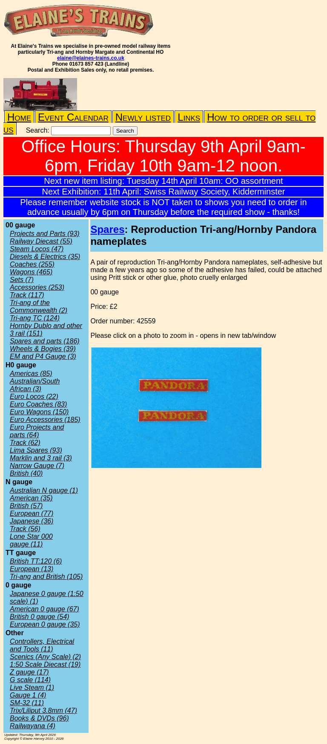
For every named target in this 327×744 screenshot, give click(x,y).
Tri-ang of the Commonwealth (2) (38, 306)
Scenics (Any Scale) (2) (45, 656)
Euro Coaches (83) (38, 404)
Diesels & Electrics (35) (45, 256)
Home (19, 117)
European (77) (31, 513)
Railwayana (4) (32, 725)
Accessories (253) (37, 287)
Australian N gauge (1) (44, 490)
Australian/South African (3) (35, 385)
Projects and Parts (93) (45, 233)
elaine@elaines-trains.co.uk (90, 58)
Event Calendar (73, 117)
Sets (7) (22, 279)
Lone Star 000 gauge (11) (31, 540)
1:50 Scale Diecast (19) (45, 664)
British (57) (26, 505)
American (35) (31, 498)
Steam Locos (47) (36, 249)
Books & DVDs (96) (39, 718)
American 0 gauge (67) (44, 609)
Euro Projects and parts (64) (37, 431)
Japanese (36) (31, 521)
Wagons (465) (31, 272)
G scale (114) (30, 679)
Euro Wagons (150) (39, 412)
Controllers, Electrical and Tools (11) (42, 645)
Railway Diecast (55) (41, 241)
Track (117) (27, 295)
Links (189, 117)
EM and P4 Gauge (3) (43, 356)
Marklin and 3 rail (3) (41, 458)
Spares (107, 229)
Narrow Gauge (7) (37, 465)
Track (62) (25, 442)
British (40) (26, 473)
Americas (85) (31, 373)
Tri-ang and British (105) (46, 576)
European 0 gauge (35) (45, 624)
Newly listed (143, 117)
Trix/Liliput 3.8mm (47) (43, 710)
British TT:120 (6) (36, 561)
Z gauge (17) (29, 672)
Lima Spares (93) (36, 450)
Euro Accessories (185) (45, 419)
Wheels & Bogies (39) (43, 348)
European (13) (31, 569)
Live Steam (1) (32, 687)
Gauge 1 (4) (28, 695)
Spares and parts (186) (45, 341)
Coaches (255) (32, 264)
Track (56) (25, 528)
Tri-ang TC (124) (35, 318)
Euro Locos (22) (34, 396)
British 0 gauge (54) (39, 616)
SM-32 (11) (27, 702)
